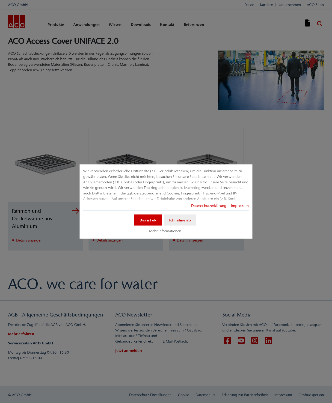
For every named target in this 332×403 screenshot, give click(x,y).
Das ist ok (147, 220)
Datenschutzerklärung (208, 205)
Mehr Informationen (165, 231)
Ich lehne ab (180, 220)
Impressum (240, 205)
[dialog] (166, 201)
